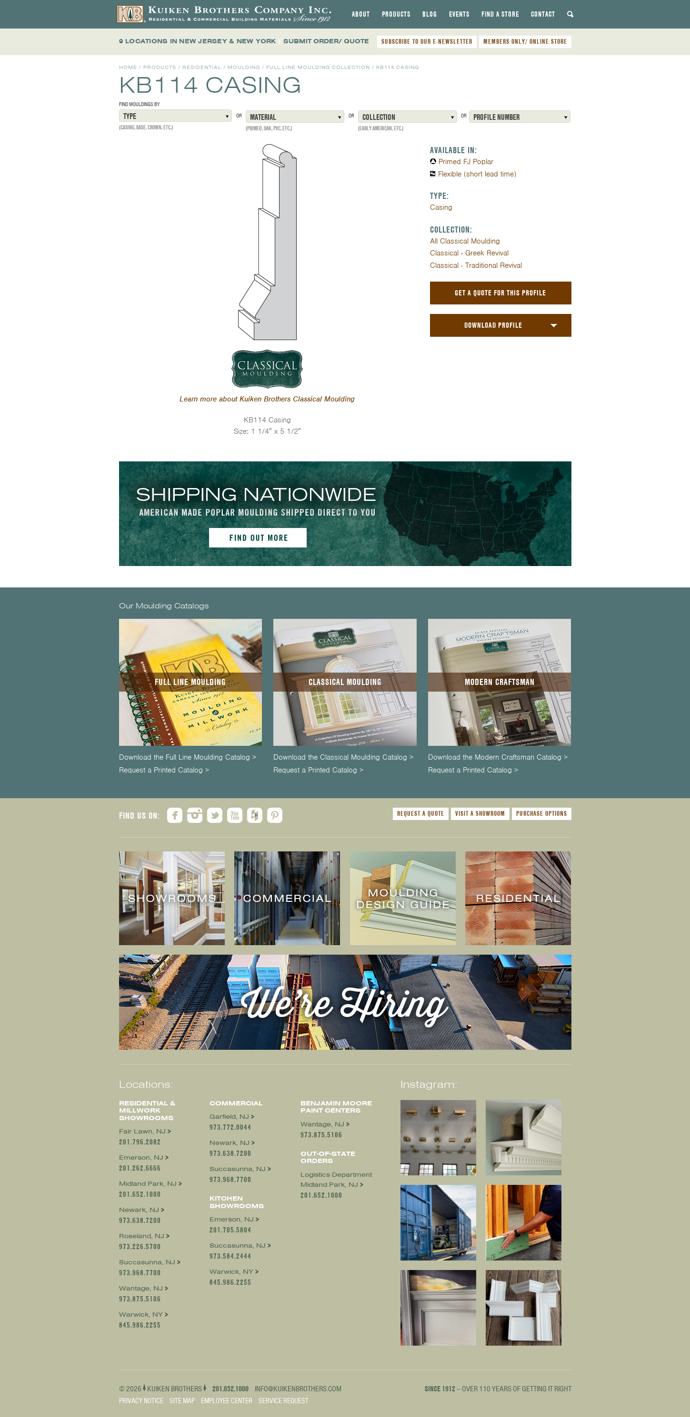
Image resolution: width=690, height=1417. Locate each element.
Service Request (284, 1401)
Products (396, 14)
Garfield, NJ (229, 1117)
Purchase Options (541, 813)
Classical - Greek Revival (469, 253)
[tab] (361, 14)
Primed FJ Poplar (466, 161)
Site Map (182, 1401)
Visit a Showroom (480, 813)
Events (459, 14)
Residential (201, 67)
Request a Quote (420, 813)
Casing (441, 207)
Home (128, 67)
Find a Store (500, 14)
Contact (543, 14)
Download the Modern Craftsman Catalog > (498, 757)
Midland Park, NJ (148, 1184)
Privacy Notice (141, 1401)
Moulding (244, 67)
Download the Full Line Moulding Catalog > (187, 757)
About (361, 14)
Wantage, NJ (141, 1288)
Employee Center (226, 1401)
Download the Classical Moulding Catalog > (343, 757)
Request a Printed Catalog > (164, 770)
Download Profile (493, 325)
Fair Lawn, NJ (142, 1131)
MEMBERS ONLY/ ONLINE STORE (525, 41)
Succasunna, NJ (147, 1262)
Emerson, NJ (141, 1157)
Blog (429, 14)
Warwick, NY (141, 1314)
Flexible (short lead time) (477, 174)
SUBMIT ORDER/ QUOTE (326, 41)
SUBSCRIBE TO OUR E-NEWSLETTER (426, 41)
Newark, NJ (139, 1210)
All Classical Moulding (465, 241)
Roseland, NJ (141, 1236)
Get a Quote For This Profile (500, 293)
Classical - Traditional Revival (476, 265)
